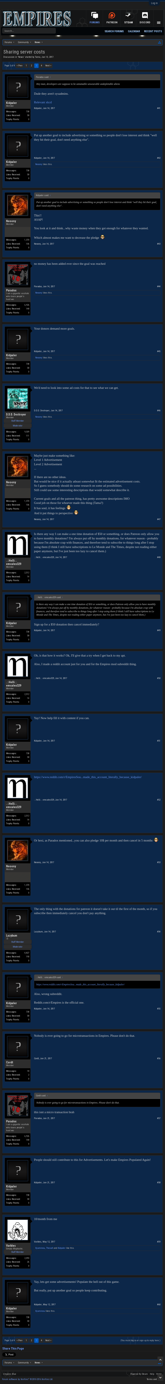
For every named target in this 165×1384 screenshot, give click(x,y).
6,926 (26, 305)
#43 (158, 243)
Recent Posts (153, 31)
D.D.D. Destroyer (16, 414)
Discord (145, 22)
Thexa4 (49, 1248)
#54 (158, 931)
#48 (158, 557)
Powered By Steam (139, 1374)
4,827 (26, 953)
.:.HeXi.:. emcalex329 (13, 562)
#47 (158, 519)
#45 (158, 351)
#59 (158, 1241)
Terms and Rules (155, 1379)
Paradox (11, 290)
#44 (158, 286)
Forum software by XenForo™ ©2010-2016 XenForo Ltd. (27, 1379)
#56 (158, 1058)
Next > (48, 65)
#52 (158, 799)
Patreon (112, 22)
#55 (158, 1008)
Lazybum (11, 935)
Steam (128, 22)
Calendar (134, 31)
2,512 (26, 572)
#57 (158, 1118)
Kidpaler (11, 103)
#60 (158, 1304)
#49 (158, 630)
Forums (95, 22)
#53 (158, 862)
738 (27, 111)
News (21, 57)
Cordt (9, 1062)
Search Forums (114, 31)
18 (28, 1071)
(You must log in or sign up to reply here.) (140, 1340)
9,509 (26, 431)
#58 (158, 1182)
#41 (158, 108)
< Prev (19, 65)
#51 (158, 740)
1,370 (26, 240)
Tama (37, 57)
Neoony (38, 164)
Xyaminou (40, 1248)
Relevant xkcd (43, 102)
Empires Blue (9, 1374)
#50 (158, 678)
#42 (158, 158)
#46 (158, 410)
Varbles (11, 1245)
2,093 (26, 1258)
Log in (154, 3)
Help (152, 1374)
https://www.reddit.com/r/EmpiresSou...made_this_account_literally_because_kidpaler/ (88, 777)
